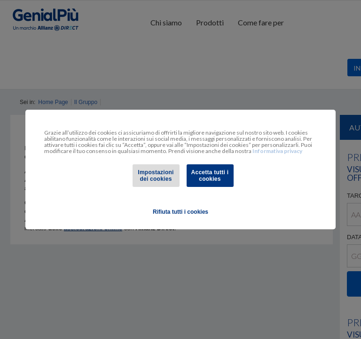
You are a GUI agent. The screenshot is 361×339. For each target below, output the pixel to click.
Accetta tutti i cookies (210, 175)
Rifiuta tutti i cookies (180, 212)
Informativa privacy (277, 150)
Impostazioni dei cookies (155, 175)
